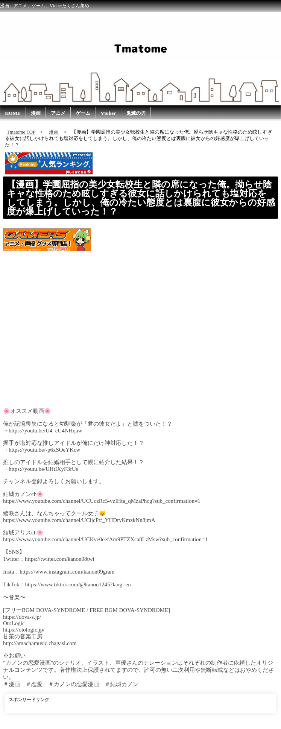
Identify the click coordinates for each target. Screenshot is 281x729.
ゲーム (83, 113)
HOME (13, 113)
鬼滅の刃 (136, 113)
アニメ (58, 113)
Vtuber (108, 113)
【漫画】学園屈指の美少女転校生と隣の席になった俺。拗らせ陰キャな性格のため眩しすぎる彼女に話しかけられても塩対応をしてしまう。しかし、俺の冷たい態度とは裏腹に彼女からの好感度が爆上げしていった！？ (141, 198)
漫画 (36, 113)
